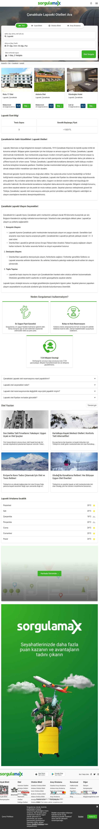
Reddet (80, 817)
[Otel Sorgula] (89, 54)
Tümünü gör (92, 405)
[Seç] (27, 106)
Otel (22, 26)
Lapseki (22, 63)
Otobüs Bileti (55, 26)
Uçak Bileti (36, 26)
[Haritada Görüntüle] (49, 573)
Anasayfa (4, 63)
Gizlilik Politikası (38, 824)
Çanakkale (15, 63)
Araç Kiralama (73, 26)
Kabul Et (92, 817)
